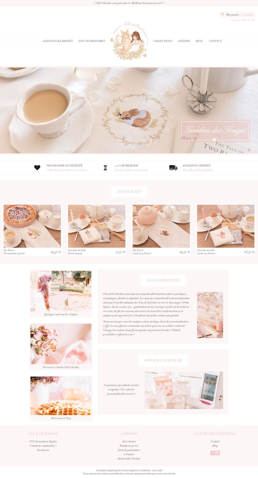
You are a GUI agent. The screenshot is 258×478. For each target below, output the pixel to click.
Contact (215, 41)
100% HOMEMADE (137, 168)
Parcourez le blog (60, 407)
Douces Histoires (91, 41)
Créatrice (129, 454)
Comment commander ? (43, 446)
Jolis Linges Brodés (58, 41)
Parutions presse (129, 446)
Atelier (184, 41)
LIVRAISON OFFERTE (205, 168)
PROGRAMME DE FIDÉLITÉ (69, 168)
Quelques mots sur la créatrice (60, 302)
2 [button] (253, 150)
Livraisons (43, 450)
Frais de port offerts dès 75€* (243, 20)
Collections (162, 41)
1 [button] (249, 150)
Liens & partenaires (129, 450)
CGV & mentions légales (43, 441)
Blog (199, 41)
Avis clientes (129, 441)
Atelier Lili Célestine (129, 459)
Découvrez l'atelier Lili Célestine (60, 355)
